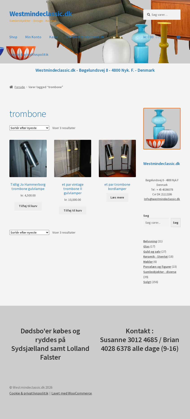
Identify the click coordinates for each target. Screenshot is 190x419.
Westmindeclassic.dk (40, 13)
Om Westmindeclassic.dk (85, 37)
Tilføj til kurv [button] (28, 206)
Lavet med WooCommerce (71, 393)
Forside (20, 87)
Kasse (53, 37)
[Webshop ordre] (29, 127)
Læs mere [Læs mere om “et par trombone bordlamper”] (117, 197)
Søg (146, 216)
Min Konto (33, 37)
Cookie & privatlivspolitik (28, 54)
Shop (13, 37)
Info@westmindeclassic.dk (162, 199)
